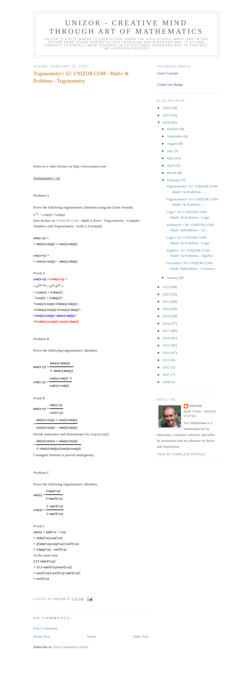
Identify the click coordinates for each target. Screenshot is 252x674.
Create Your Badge (170, 84)
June (170, 158)
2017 (167, 331)
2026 (167, 108)
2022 (167, 294)
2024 (167, 122)
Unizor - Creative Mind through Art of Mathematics (126, 27)
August (172, 143)
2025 (167, 115)
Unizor (195, 406)
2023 (167, 287)
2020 (167, 309)
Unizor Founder (167, 73)
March (172, 173)
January (173, 277)
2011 (167, 374)
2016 (167, 338)
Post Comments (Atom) (70, 647)
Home (91, 636)
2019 (167, 316)
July (170, 151)
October (173, 129)
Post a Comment (45, 628)
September (175, 136)
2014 (167, 352)
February (174, 180)
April (171, 165)
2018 (167, 323)
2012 (167, 367)
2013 (167, 360)
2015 (167, 345)
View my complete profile (181, 454)
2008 (167, 382)
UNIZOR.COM (67, 220)
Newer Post (41, 636)
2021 (167, 301)
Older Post (140, 636)
